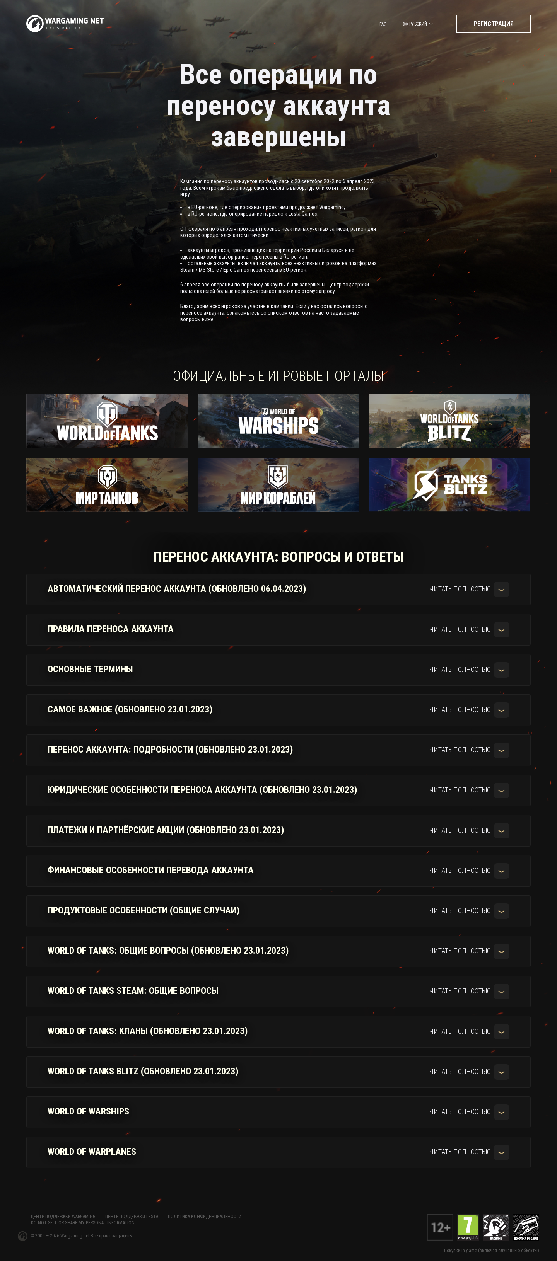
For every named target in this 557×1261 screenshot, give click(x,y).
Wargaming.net (75, 1236)
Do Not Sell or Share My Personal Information (83, 1222)
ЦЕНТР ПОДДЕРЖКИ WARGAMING (63, 1216)
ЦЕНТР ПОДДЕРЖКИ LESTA (131, 1216)
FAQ (383, 24)
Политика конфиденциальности (204, 1216)
